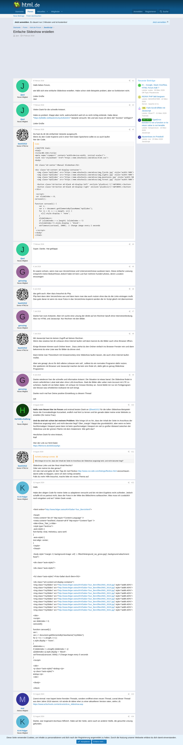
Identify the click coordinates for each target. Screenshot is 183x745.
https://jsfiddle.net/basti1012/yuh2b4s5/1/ (52, 118)
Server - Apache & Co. (150, 104)
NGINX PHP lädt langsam (153, 96)
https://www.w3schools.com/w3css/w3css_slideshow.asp (58, 704)
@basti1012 (94, 409)
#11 (132, 452)
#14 (132, 716)
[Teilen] (129, 80)
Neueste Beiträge (146, 80)
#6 (133, 289)
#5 (133, 266)
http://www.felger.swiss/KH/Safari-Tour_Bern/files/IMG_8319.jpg (86, 587)
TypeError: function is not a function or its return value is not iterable (155, 122)
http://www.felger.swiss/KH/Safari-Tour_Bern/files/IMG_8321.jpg (86, 593)
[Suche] (164, 11)
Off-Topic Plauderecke (150, 93)
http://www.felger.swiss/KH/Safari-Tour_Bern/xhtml (68, 509)
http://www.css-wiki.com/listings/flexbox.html (97, 471)
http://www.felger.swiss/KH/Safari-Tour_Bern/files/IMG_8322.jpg (86, 596)
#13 (132, 694)
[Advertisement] (75, 58)
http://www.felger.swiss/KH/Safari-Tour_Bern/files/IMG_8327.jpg (86, 601)
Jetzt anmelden (159, 22)
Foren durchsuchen (33, 16)
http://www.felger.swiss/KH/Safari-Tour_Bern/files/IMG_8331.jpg (86, 610)
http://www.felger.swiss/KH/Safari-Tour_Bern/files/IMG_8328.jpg (86, 604)
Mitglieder (55, 11)
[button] (47, 11)
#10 (132, 405)
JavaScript (146, 133)
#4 (133, 244)
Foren (30, 11)
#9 (133, 375)
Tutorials (145, 116)
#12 (132, 483)
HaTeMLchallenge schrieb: (45, 457)
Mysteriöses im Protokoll (153, 136)
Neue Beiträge (18, 16)
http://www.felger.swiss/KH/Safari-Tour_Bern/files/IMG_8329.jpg (86, 607)
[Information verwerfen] (167, 22)
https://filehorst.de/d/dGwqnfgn (46, 446)
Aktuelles (41, 11)
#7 (133, 311)
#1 (133, 81)
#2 (133, 105)
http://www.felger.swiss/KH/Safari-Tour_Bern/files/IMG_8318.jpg (86, 585)
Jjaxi (17, 36)
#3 (133, 129)
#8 (133, 334)
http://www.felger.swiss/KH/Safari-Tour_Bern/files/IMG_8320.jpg (86, 590)
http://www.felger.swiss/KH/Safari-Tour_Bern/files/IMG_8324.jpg (86, 599)
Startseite (19, 11)
